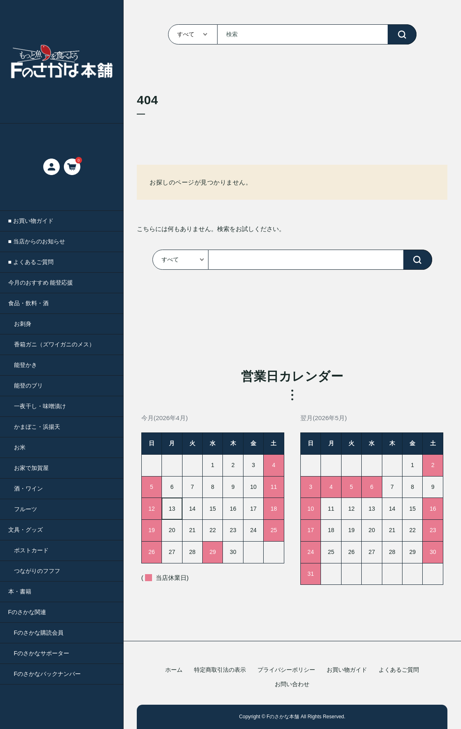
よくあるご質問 (399, 669)
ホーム (174, 669)
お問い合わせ (292, 684)
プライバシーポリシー (286, 669)
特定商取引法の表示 (220, 669)
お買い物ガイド (347, 669)
